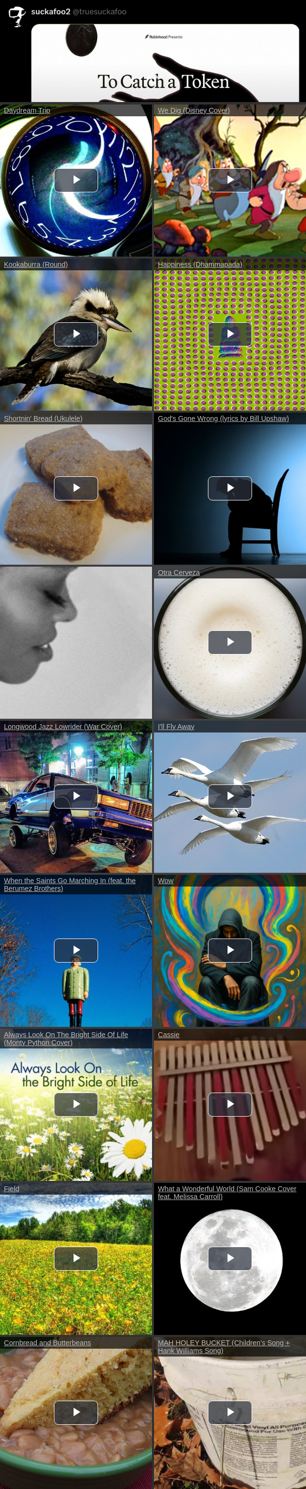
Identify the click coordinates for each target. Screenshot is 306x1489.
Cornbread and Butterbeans (47, 1343)
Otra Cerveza (179, 572)
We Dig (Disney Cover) (194, 110)
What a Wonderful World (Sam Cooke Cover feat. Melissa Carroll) (227, 1193)
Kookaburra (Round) (36, 264)
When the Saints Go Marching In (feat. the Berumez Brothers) (70, 884)
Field (11, 1189)
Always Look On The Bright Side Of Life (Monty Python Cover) (66, 1038)
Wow (166, 881)
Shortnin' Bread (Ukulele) (43, 418)
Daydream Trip (27, 110)
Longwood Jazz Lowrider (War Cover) (63, 727)
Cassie (168, 1035)
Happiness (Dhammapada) (200, 264)
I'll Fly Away (176, 727)
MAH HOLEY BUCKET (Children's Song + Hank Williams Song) (224, 1347)
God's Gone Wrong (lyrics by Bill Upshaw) (223, 418)
